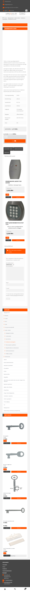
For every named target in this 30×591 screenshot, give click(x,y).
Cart (23, 588)
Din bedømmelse (10, 263)
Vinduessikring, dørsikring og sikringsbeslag (12, 410)
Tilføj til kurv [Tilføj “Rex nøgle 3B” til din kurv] (19, 443)
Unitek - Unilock (17, 17)
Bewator (6, 315)
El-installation (6, 368)
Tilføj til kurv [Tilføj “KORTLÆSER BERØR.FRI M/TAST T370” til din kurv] (18, 240)
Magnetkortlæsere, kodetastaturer (12, 347)
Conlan (6, 318)
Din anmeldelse (9, 266)
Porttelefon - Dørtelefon (8, 396)
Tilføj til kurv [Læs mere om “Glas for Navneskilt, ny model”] (12, 555)
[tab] (8, 149)
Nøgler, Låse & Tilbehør (8, 387)
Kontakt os (5, 568)
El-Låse (5, 371)
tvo (4, 404)
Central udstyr (8, 336)
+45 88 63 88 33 (8, 1)
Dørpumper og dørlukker (8, 365)
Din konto (11, 10)
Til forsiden (5, 564)
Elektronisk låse (7, 374)
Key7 (6, 321)
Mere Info (6, 152)
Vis (8, 197)
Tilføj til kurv (14, 141)
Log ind (5, 10)
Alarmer (5, 359)
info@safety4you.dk (8, 4)
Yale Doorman (7, 356)
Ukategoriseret (6, 407)
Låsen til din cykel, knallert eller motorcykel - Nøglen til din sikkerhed (14, 381)
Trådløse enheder (9, 353)
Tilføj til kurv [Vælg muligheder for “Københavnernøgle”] (19, 498)
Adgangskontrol (11, 17)
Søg (15, 589)
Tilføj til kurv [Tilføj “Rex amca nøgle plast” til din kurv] (19, 471)
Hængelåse (6, 377)
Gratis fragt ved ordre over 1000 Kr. (11, 7)
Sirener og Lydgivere (7, 398)
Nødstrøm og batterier (8, 384)
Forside (5, 17)
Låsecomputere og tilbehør (11, 344)
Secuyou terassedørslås (9, 327)
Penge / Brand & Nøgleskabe (9, 393)
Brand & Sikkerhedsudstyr (8, 362)
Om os (4, 566)
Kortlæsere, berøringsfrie (10, 342)
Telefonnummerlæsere (10, 350)
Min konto (5, 589)
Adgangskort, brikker (10, 333)
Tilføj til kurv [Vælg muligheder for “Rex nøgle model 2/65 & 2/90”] (19, 528)
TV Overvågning (7, 401)
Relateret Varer (8, 149)
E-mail (8, 288)
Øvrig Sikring (6, 390)
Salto (6, 324)
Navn (7, 282)
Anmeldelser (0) (18, 149)
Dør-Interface (8, 339)
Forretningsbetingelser (7, 570)
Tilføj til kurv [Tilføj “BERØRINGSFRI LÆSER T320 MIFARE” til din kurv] (18, 197)
